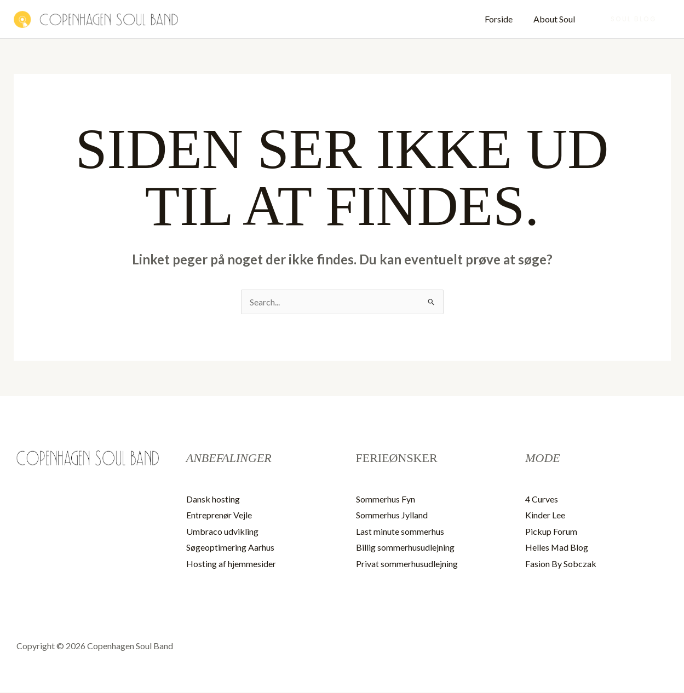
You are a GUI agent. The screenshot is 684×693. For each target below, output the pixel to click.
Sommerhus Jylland (392, 515)
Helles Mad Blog (557, 547)
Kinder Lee (545, 515)
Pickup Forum (551, 531)
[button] (633, 19)
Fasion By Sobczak (560, 564)
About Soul (556, 19)
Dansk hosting (213, 499)
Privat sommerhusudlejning (407, 564)
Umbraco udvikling (222, 531)
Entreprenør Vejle (219, 515)
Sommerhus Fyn (385, 499)
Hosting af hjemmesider (231, 564)
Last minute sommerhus (400, 531)
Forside (504, 19)
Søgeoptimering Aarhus (230, 547)
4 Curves (541, 499)
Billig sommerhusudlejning (405, 547)
